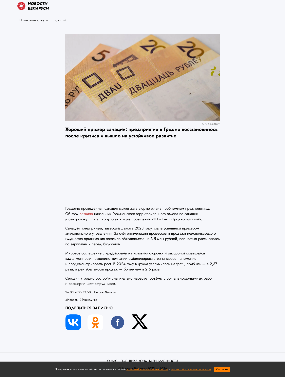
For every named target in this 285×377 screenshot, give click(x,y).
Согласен (222, 369)
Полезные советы (33, 20)
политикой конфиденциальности (191, 369)
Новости (59, 20)
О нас (112, 361)
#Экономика (88, 299)
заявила (87, 213)
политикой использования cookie (147, 369)
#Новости (72, 299)
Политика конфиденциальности (149, 361)
